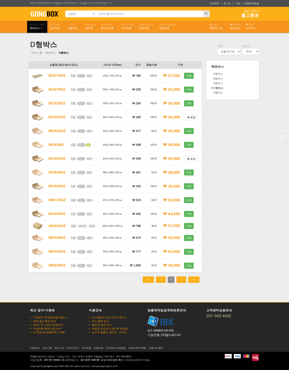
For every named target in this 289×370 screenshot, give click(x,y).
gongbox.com (50, 366)
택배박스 (37, 26)
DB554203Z (57, 251)
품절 (191, 117)
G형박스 (218, 92)
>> (193, 279)
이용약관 (98, 348)
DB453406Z (57, 238)
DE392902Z (57, 186)
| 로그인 (226, 3)
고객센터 (214, 3)
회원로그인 (217, 26)
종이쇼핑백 (108, 26)
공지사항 (47, 348)
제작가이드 (73, 348)
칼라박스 (56, 26)
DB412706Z (57, 200)
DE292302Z (57, 103)
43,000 (171, 251)
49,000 (171, 145)
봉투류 (90, 26)
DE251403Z (57, 76)
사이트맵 (86, 348)
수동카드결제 (156, 348)
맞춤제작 (168, 26)
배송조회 (235, 26)
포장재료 (127, 26)
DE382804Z (57, 172)
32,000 (171, 200)
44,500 (171, 214)
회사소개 (59, 348)
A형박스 (218, 73)
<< (148, 279)
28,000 (171, 172)
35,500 (171, 186)
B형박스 (218, 78)
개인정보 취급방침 (116, 348)
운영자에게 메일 (137, 348)
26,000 (171, 103)
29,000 (171, 158)
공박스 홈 (36, 52)
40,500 (171, 238)
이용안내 (35, 348)
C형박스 (218, 83)
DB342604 (56, 145)
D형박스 (64, 52)
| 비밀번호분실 (250, 3)
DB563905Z (57, 265)
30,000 (171, 265)
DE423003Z (57, 214)
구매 (188, 75)
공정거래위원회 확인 (112, 360)
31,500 (171, 226)
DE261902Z (57, 89)
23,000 (171, 89)
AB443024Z (57, 226)
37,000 (171, 76)
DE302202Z (57, 117)
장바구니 (251, 26)
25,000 (171, 131)
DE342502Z (57, 158)
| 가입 (236, 3)
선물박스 (74, 26)
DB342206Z (57, 131)
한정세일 (146, 26)
